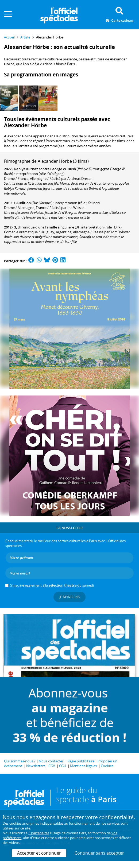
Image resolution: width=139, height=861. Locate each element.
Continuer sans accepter (99, 853)
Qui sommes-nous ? (20, 761)
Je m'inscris (69, 597)
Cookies (107, 765)
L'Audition (22, 202)
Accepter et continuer (39, 853)
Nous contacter (51, 761)
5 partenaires (38, 833)
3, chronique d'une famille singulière (44, 227)
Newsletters (35, 765)
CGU (62, 765)
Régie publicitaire (80, 761)
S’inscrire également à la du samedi (52, 585)
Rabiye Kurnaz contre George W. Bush (45, 168)
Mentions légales (83, 765)
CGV (51, 765)
